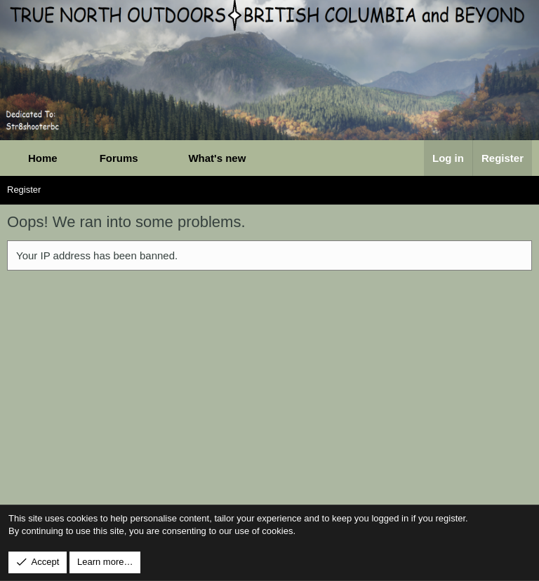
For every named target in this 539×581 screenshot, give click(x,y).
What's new (217, 158)
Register (24, 189)
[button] (153, 158)
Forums (119, 158)
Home (43, 158)
